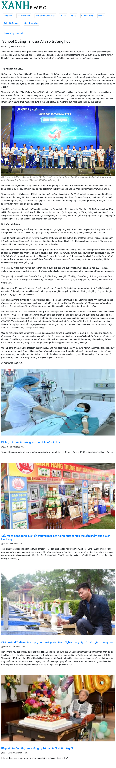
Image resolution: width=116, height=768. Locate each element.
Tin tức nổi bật (24, 15)
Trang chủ (7, 15)
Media (101, 15)
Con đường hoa (31, 23)
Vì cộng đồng (87, 15)
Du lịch (63, 15)
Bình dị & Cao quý (11, 23)
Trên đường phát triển (45, 15)
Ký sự (73, 15)
